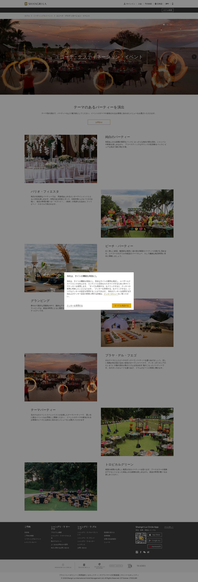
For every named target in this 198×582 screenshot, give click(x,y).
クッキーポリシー (111, 294)
